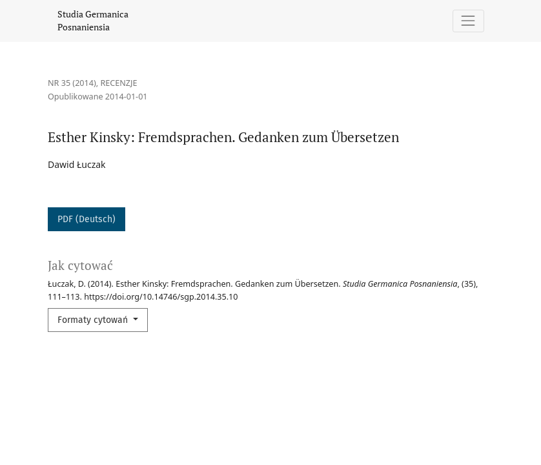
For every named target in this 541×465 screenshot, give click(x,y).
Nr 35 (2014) (72, 83)
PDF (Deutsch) (86, 219)
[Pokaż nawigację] (468, 21)
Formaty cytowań (93, 320)
